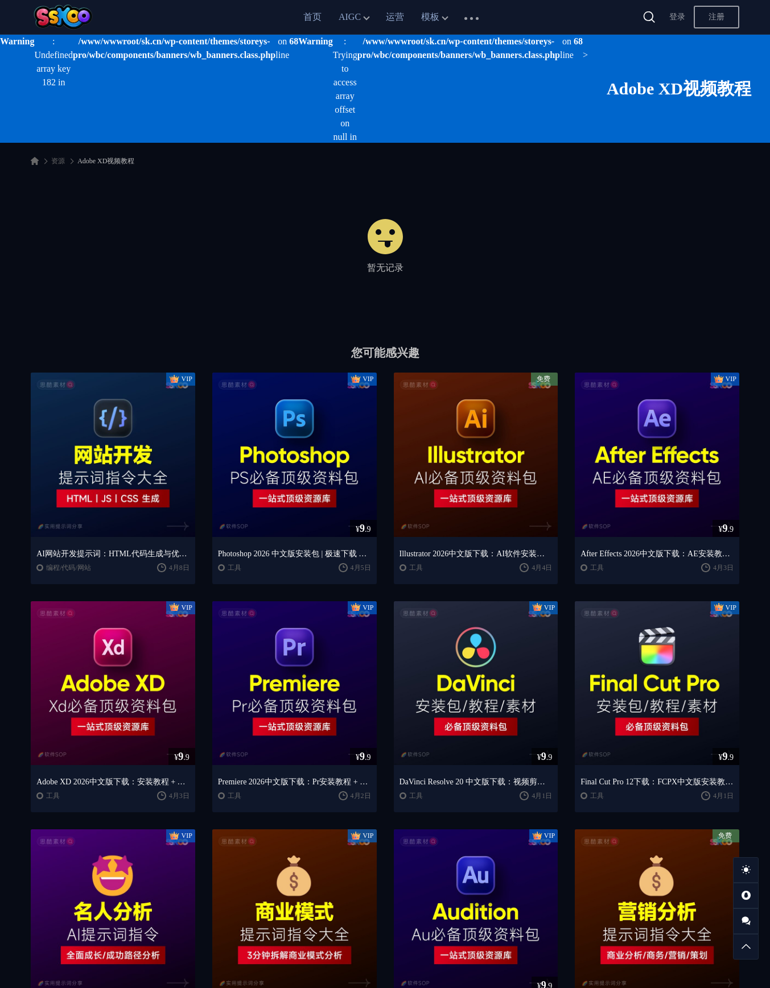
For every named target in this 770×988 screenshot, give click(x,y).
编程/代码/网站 (68, 568)
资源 (58, 161)
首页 (312, 17)
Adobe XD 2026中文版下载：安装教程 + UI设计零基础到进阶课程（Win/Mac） (113, 782)
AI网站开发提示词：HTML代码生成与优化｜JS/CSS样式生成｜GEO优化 (113, 553)
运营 (395, 17)
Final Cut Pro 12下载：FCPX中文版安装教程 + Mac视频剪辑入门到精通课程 (657, 782)
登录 (677, 17)
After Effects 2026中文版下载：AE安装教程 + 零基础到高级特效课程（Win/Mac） (657, 553)
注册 (716, 17)
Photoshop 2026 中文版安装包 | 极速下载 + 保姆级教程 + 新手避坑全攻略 (294, 553)
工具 (234, 568)
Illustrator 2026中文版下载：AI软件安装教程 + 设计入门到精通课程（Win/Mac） (476, 553)
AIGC (350, 17)
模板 (430, 17)
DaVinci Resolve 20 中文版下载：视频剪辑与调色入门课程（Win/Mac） (476, 782)
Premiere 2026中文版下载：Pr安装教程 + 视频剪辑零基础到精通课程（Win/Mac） (294, 782)
